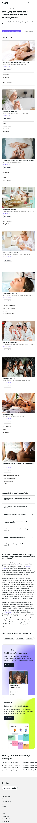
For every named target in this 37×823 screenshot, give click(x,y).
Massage (9, 8)
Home (3, 8)
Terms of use (5, 821)
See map (4, 27)
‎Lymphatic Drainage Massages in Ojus (11, 762)
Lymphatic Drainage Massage (21, 8)
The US (32, 8)
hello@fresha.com (7, 612)
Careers (4, 798)
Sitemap (4, 806)
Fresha (18, 565)
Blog (3, 804)
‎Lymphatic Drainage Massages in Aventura (11, 765)
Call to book (7, 69)
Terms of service (6, 818)
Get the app (8, 665)
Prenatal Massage (28, 31)
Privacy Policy (5, 816)
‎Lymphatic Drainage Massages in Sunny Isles (11, 767)
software (22, 614)
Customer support (7, 801)
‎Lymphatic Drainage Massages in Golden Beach (11, 770)
